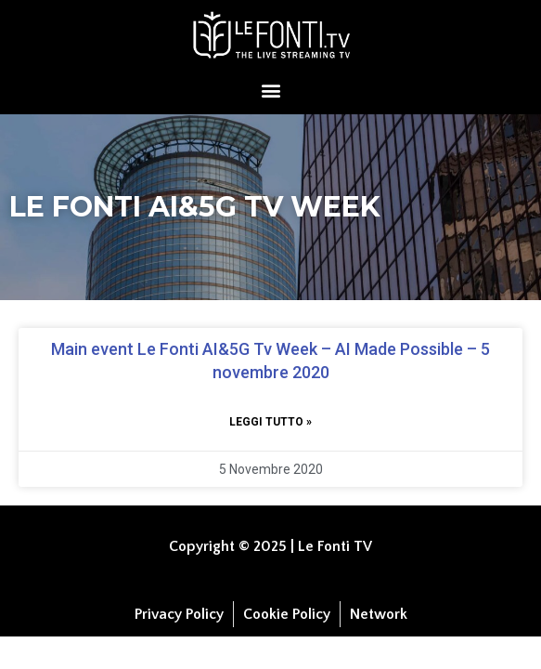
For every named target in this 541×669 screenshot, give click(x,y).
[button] (270, 89)
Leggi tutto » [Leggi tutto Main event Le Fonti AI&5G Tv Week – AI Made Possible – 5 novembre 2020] (270, 421)
